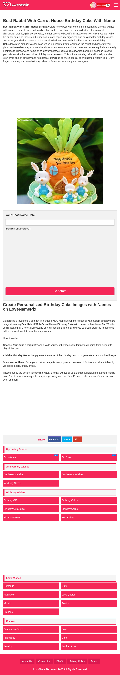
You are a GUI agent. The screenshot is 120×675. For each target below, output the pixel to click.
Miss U (7, 603)
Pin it (77, 439)
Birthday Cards (70, 509)
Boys (64, 629)
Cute (64, 586)
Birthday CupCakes (14, 509)
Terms (94, 661)
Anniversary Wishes (72, 474)
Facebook (54, 439)
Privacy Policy (77, 661)
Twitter (67, 439)
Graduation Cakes (13, 629)
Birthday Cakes (70, 500)
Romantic (9, 586)
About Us (27, 661)
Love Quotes (68, 594)
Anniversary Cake (13, 474)
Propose (8, 612)
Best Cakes (68, 517)
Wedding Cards (12, 483)
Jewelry (8, 646)
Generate (59, 291)
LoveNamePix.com (44, 669)
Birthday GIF (10, 500)
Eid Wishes (31, 457)
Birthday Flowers (13, 517)
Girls (64, 637)
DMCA (59, 661)
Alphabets (9, 594)
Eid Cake (89, 457)
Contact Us (44, 661)
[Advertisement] (60, 90)
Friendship (9, 637)
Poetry (65, 603)
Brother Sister (69, 646)
